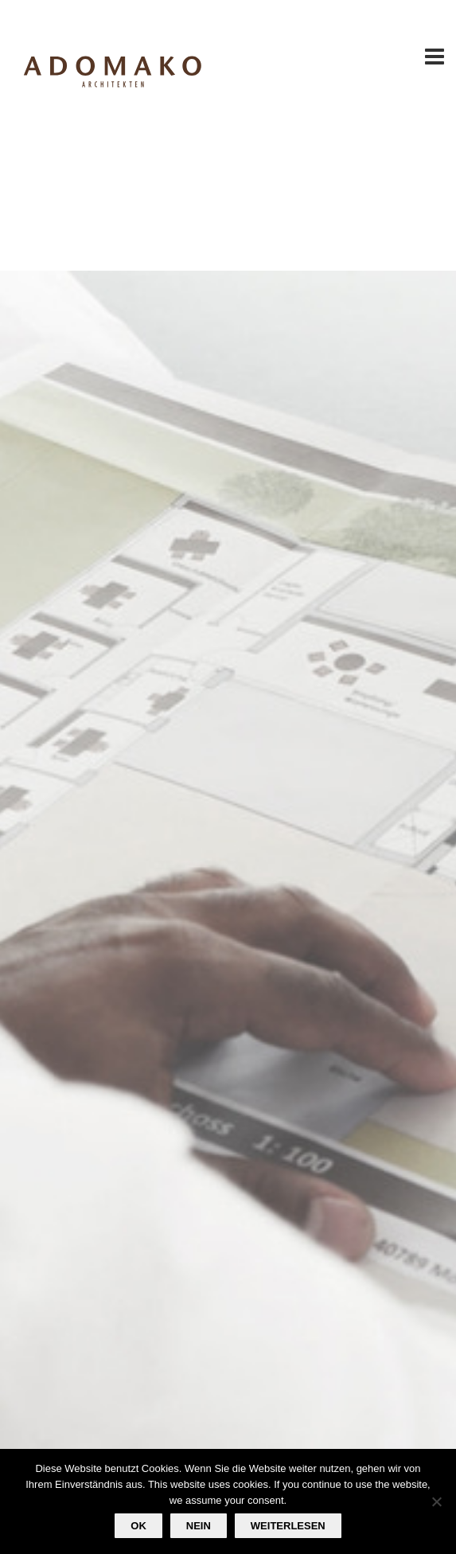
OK (138, 1526)
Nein (198, 1526)
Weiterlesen (288, 1526)
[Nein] (436, 1501)
